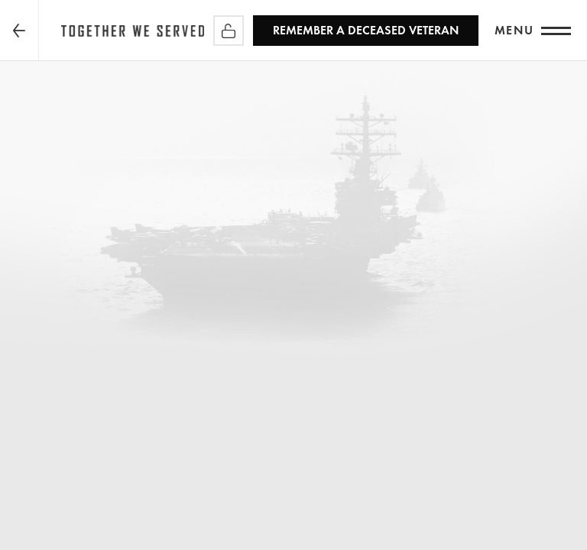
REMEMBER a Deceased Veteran (366, 30)
